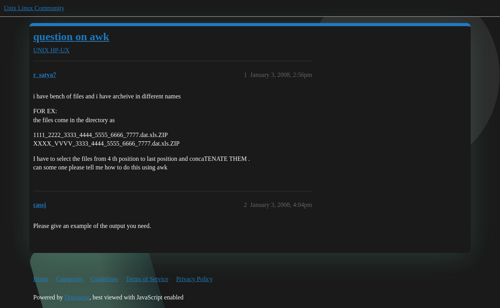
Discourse (76, 297)
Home (40, 279)
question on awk (71, 36)
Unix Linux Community (34, 8)
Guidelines (104, 279)
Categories (69, 279)
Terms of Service (147, 279)
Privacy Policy (194, 279)
